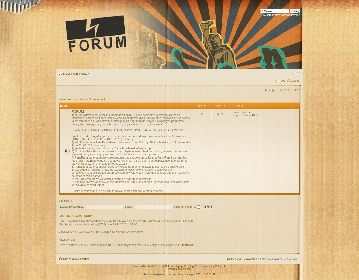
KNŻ (76, 73)
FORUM (78, 111)
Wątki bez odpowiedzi (72, 99)
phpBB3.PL (209, 274)
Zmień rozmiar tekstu (296, 72)
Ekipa (230, 258)
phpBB (150, 266)
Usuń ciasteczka (247, 258)
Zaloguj (295, 80)
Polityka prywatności (179, 269)
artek (243, 112)
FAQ (282, 80)
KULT (67, 73)
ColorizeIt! (220, 266)
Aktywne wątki (97, 99)
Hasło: (129, 206)
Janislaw (187, 245)
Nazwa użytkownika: (71, 206)
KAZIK (85, 73)
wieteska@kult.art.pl (138, 148)
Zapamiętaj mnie (188, 206)
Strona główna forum (76, 258)
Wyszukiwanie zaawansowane (281, 14)
